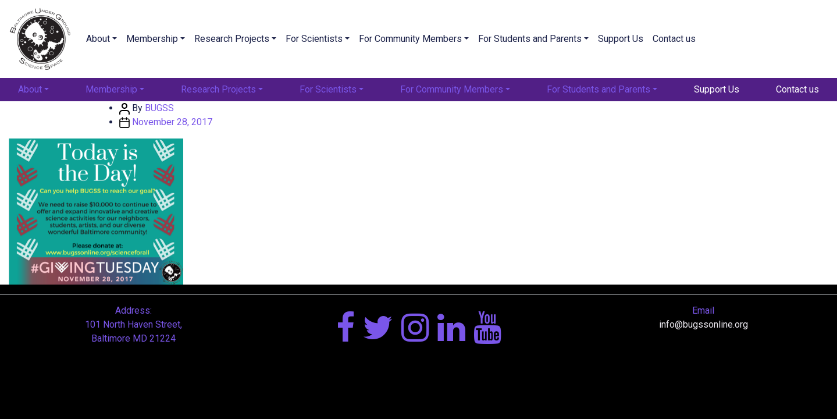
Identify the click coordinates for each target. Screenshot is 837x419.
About (98, 38)
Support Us (620, 38)
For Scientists (314, 38)
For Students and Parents (530, 38)
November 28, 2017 (172, 121)
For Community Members (410, 38)
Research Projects (231, 38)
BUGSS (159, 107)
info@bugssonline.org (703, 324)
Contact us (674, 38)
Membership (152, 38)
